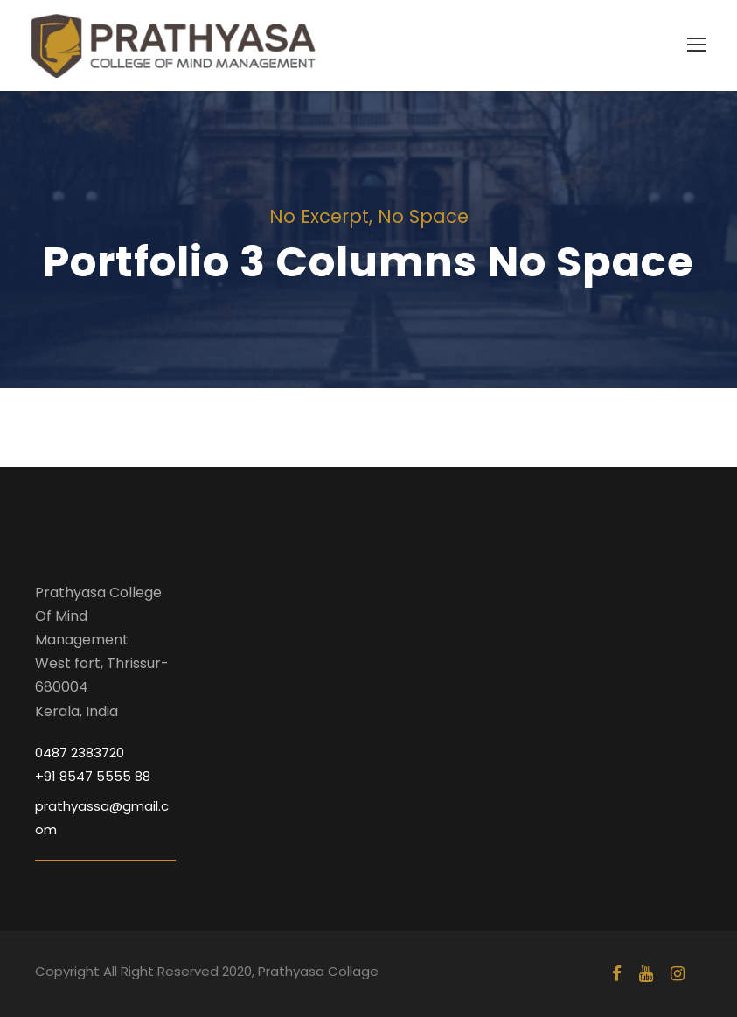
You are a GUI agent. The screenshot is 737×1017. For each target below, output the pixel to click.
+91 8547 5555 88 (92, 776)
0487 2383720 (79, 752)
